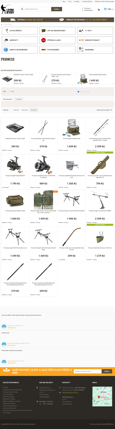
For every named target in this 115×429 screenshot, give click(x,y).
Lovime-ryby (9, 9)
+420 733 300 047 (78, 390)
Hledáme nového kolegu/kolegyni (104, 1)
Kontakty (76, 1)
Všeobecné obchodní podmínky (12, 390)
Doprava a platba (8, 394)
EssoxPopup (7, 412)
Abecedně (34, 110)
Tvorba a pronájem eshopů (97, 424)
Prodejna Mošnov (87, 1)
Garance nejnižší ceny (9, 408)
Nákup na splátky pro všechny (12, 401)
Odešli (106, 371)
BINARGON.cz (110, 424)
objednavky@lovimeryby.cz (70, 392)
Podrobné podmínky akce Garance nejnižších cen (17, 410)
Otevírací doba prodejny (10, 406)
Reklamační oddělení (9, 399)
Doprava (26, 19)
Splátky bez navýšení (9, 403)
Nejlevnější (25, 110)
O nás (69, 1)
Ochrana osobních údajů (10, 392)
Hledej (56, 9)
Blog (64, 1)
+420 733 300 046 (80, 388)
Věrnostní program (83, 19)
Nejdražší (16, 110)
